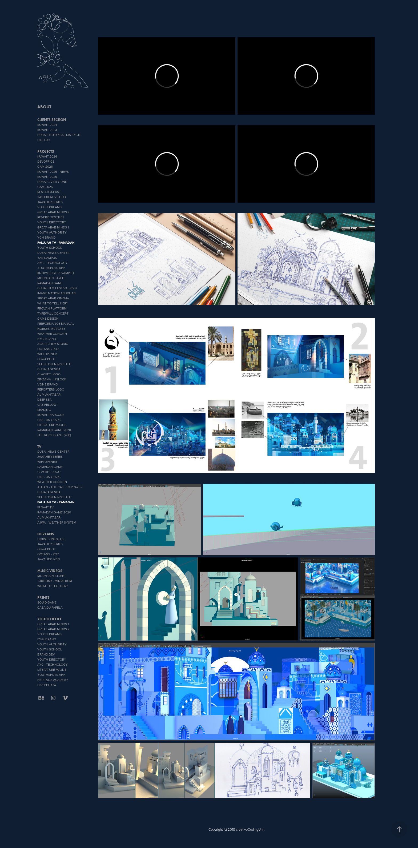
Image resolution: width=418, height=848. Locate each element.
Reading (44, 409)
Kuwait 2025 (47, 176)
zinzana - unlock (51, 379)
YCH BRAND (46, 237)
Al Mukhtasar (49, 394)
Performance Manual (55, 323)
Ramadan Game (50, 283)
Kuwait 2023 (47, 129)
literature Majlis (51, 425)
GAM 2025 (45, 186)
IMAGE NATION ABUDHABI (57, 293)
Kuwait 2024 (47, 124)
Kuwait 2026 (47, 156)
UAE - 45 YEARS (49, 419)
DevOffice (45, 161)
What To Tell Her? (52, 303)
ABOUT (44, 106)
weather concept (52, 333)
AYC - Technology (52, 262)
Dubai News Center (53, 252)
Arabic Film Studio (52, 343)
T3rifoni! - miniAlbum (54, 580)
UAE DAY (43, 140)
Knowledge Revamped (55, 273)
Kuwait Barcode (50, 414)
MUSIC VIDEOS (49, 571)
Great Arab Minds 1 (53, 227)
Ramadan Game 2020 (54, 430)
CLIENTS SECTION (51, 120)
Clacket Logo (49, 374)
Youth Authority (52, 232)
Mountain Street (51, 278)
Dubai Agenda (49, 369)
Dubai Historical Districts (59, 134)
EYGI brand (46, 338)
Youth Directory (51, 222)
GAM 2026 (45, 166)
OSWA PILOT (46, 359)
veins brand (47, 384)
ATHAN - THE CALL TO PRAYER (59, 487)
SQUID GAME (47, 602)
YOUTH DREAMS (49, 207)
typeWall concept (53, 313)
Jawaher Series (50, 202)
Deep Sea (44, 399)
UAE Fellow (47, 404)
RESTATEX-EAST (49, 192)
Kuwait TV (45, 507)
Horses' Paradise (51, 328)
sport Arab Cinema (53, 298)
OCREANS (45, 534)
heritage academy (52, 679)
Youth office (49, 619)
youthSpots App (51, 268)
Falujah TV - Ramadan (56, 242)
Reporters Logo (50, 389)
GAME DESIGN (48, 318)
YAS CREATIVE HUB (51, 197)
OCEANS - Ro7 (48, 349)
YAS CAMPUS (47, 257)
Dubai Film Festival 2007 (57, 288)
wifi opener (47, 354)
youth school (49, 247)
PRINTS (43, 597)
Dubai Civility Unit (52, 181)
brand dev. (46, 654)
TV (39, 446)
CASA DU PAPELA (50, 607)
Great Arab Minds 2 (53, 212)
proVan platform (52, 308)
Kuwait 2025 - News (53, 171)
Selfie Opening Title (54, 364)
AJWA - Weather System (56, 522)
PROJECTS (45, 151)
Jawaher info (48, 559)
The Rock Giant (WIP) (54, 435)
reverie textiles (50, 217)
